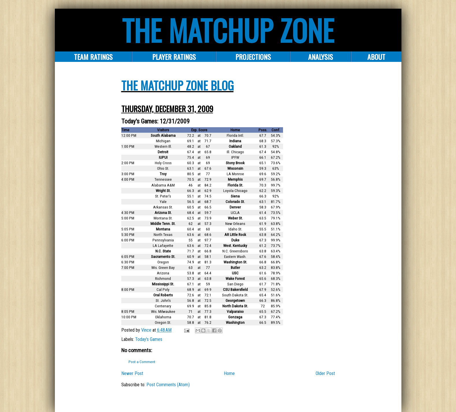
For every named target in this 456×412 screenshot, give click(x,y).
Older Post (325, 373)
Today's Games (148, 339)
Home (229, 373)
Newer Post (132, 373)
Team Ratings (93, 56)
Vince (146, 330)
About (376, 56)
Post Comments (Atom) (168, 384)
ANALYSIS (320, 56)
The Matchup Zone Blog (177, 85)
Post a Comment (142, 362)
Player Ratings (174, 56)
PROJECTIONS (253, 56)
